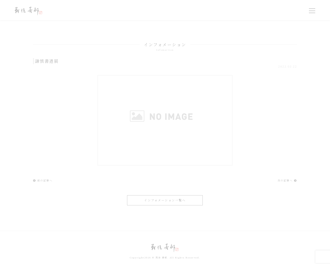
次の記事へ (287, 180)
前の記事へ (43, 180)
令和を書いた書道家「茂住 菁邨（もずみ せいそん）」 (28, 11)
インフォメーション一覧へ (165, 200)
